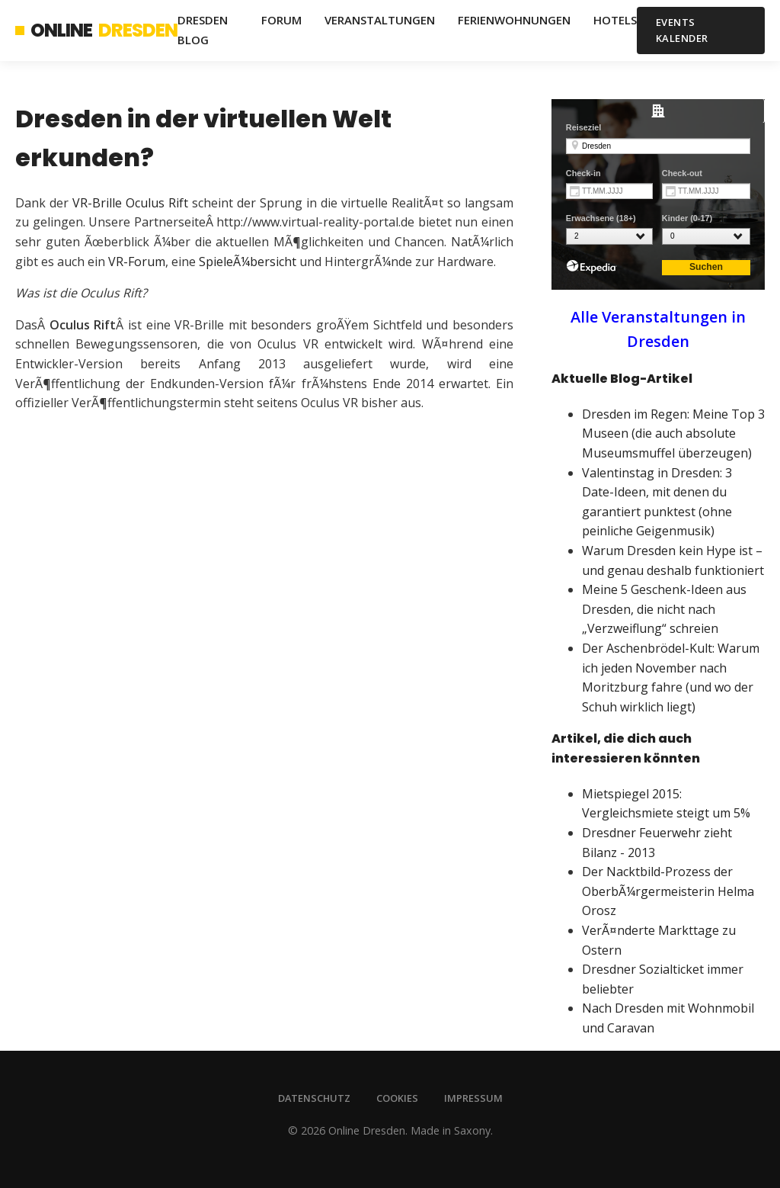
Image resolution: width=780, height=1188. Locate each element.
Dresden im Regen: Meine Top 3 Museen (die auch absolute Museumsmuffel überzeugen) (673, 433)
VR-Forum (136, 261)
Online (96, 30)
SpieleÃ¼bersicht (247, 261)
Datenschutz (314, 1098)
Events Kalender (682, 30)
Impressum (473, 1098)
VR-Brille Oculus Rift (130, 202)
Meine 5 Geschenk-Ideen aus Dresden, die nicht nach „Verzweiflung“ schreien (664, 609)
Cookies (397, 1098)
